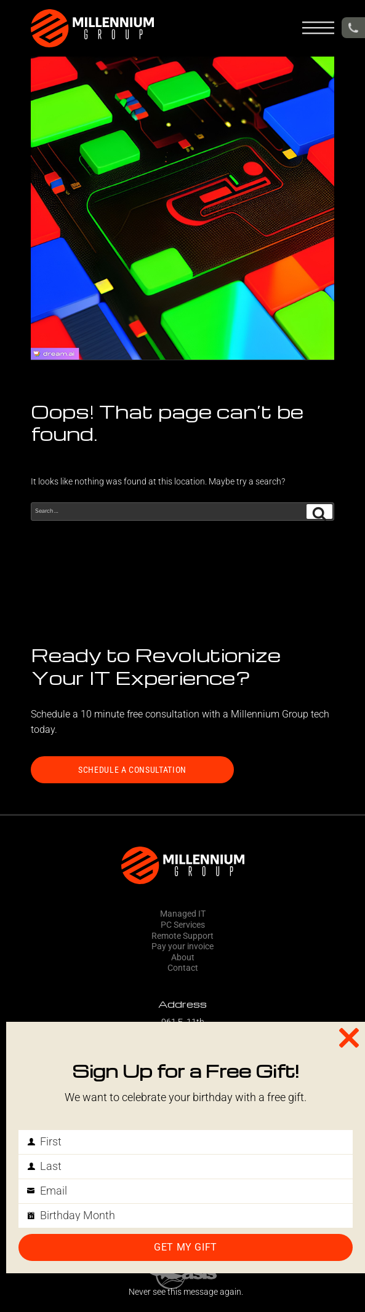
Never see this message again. (186, 1292)
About (183, 957)
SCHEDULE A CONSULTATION (132, 770)
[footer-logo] (182, 866)
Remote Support (182, 936)
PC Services (183, 925)
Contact (182, 968)
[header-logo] (92, 28)
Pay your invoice (182, 946)
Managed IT (183, 914)
